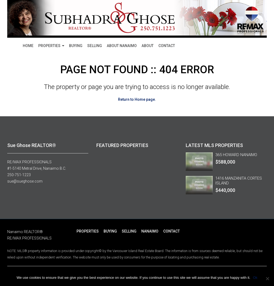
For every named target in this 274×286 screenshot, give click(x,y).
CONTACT (166, 46)
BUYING (75, 46)
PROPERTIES (49, 46)
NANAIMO (149, 231)
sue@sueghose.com (25, 181)
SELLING (94, 46)
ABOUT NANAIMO (122, 46)
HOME (28, 46)
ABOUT (148, 46)
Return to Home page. (137, 99)
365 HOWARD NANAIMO (236, 154)
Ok (255, 278)
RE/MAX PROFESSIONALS (29, 162)
